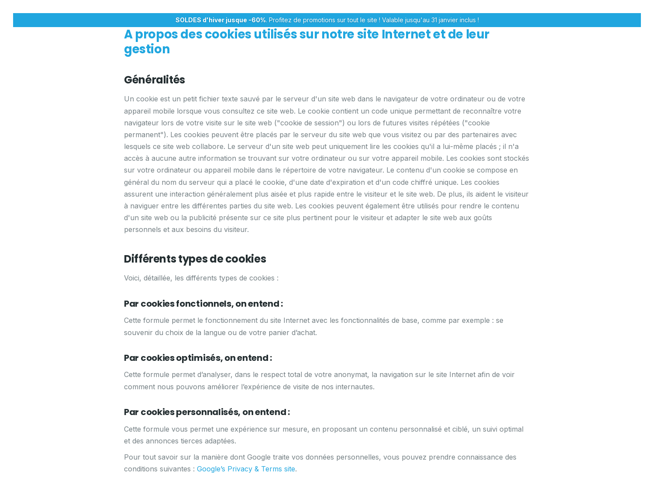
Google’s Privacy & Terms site (246, 468)
